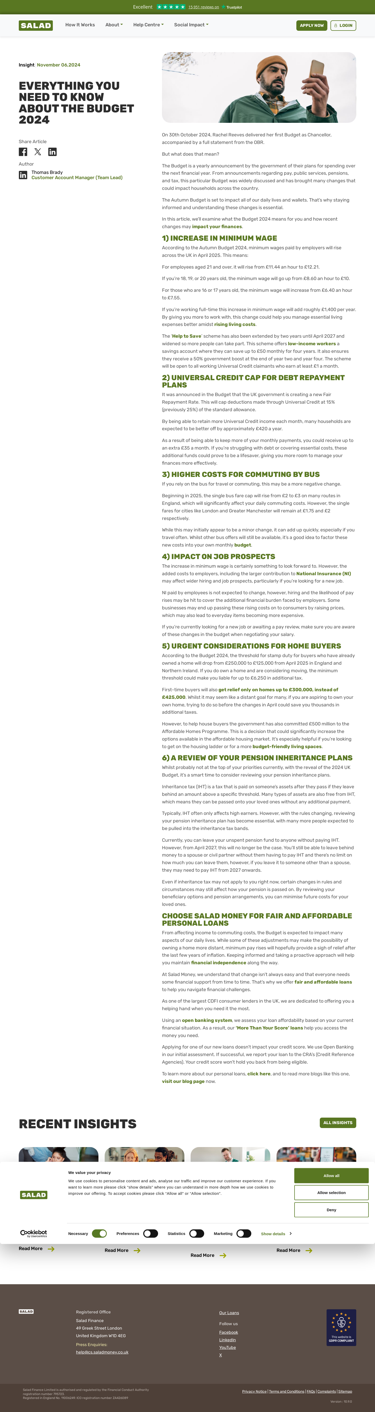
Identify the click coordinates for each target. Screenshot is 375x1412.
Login (343, 25)
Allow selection (331, 1361)
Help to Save (186, 336)
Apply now (312, 25)
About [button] (112, 25)
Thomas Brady (47, 172)
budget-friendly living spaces (287, 746)
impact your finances (217, 226)
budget (242, 545)
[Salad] (26, 1314)
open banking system (207, 1020)
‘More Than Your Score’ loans (269, 1028)
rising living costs (234, 324)
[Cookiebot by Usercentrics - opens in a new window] (34, 1402)
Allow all (332, 1343)
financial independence (218, 963)
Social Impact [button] (189, 25)
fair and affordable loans (323, 982)
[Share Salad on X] (38, 152)
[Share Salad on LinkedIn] (52, 152)
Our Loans (229, 1312)
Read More (58, 1248)
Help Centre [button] (146, 25)
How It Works (80, 25)
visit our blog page (183, 1081)
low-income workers (312, 344)
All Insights (338, 1122)
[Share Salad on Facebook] (23, 152)
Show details (273, 1401)
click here (259, 1074)
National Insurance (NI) (323, 574)
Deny (331, 1377)
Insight (27, 65)
